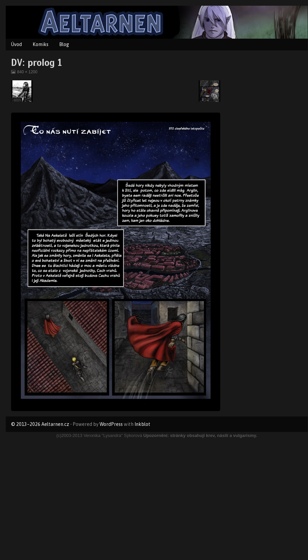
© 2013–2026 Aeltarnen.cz (40, 424)
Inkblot (142, 424)
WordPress (111, 424)
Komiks (40, 44)
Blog (64, 44)
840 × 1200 (27, 72)
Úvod (16, 44)
